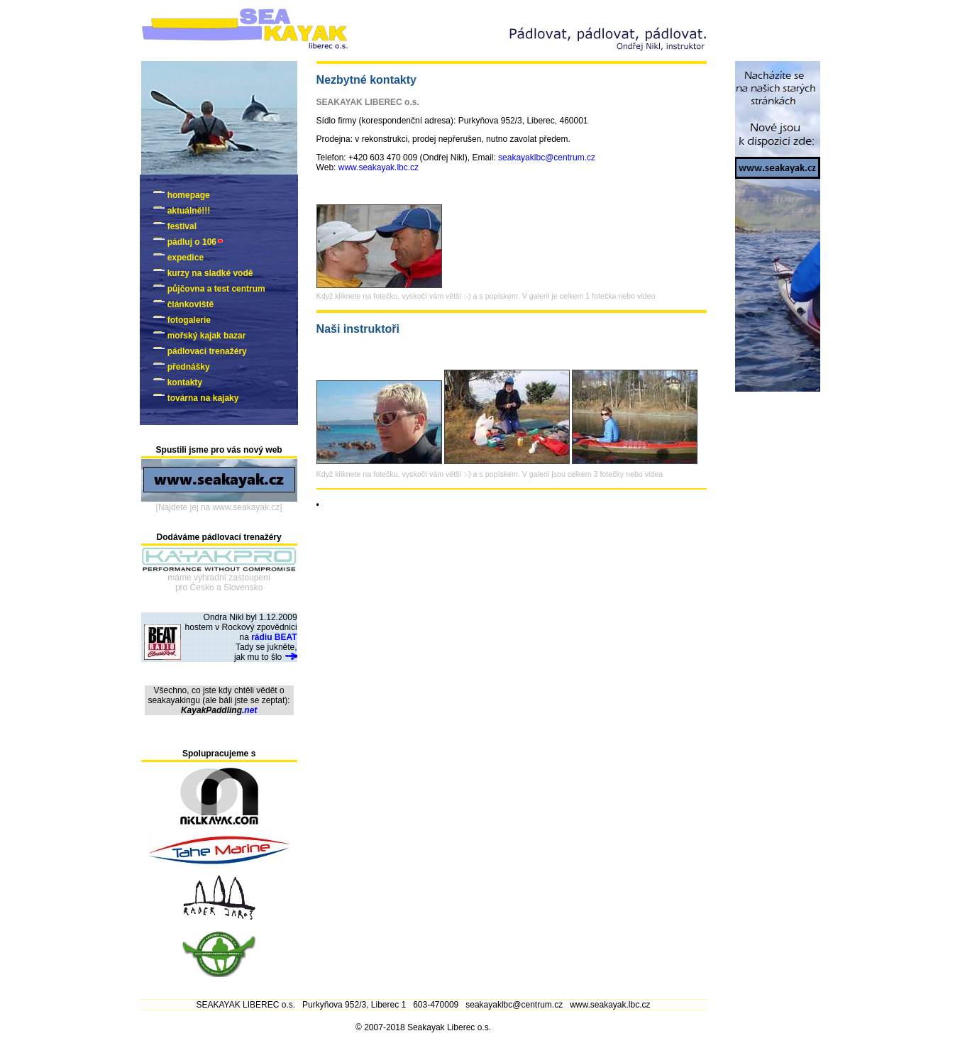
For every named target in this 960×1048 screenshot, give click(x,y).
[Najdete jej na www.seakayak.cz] (219, 507)
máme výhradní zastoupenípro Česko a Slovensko (218, 582)
